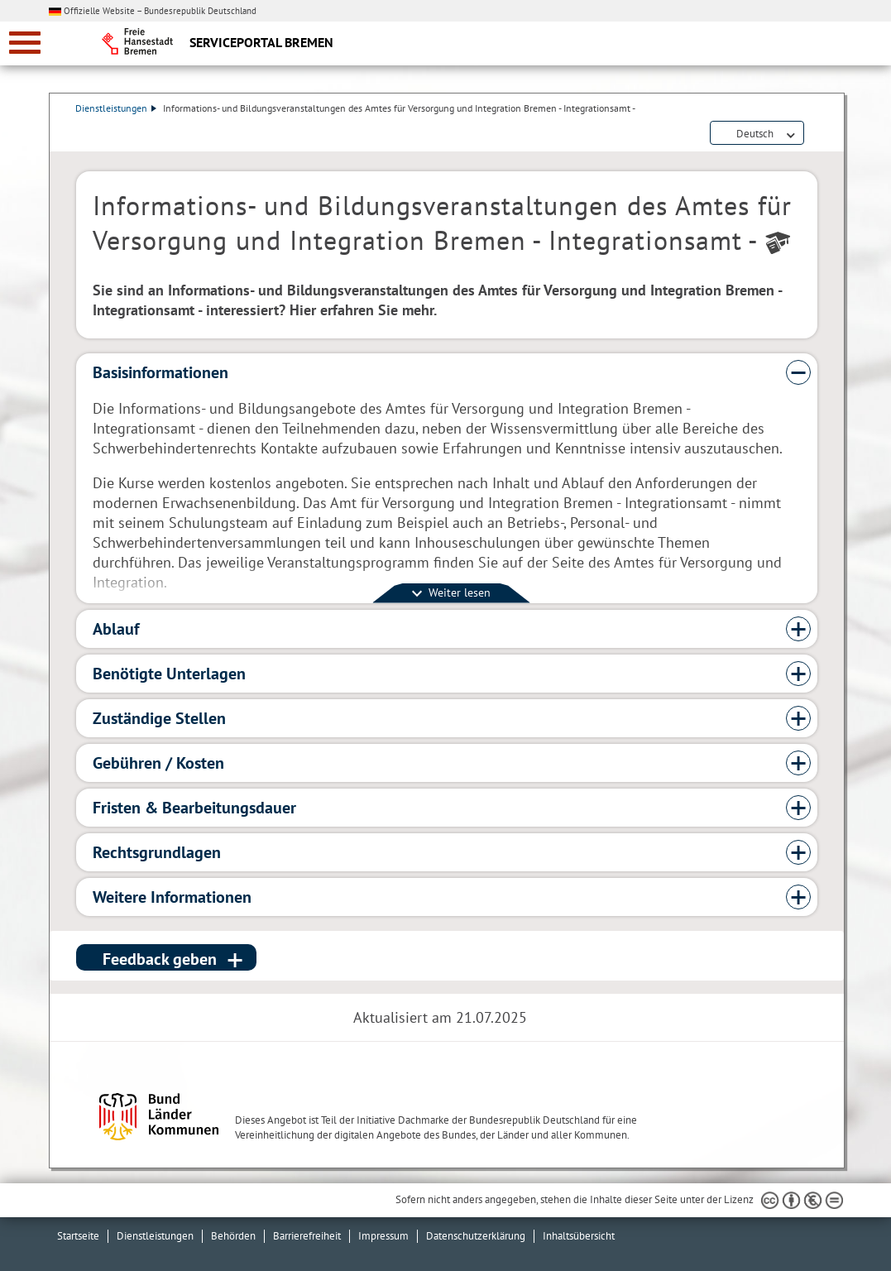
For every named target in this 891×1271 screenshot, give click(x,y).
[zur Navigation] (25, 42)
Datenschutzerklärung (475, 1236)
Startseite (78, 1236)
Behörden (233, 1236)
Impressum (383, 1236)
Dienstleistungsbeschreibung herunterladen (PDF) (814, 134)
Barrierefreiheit (307, 1236)
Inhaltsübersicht (579, 1236)
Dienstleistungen (116, 108)
